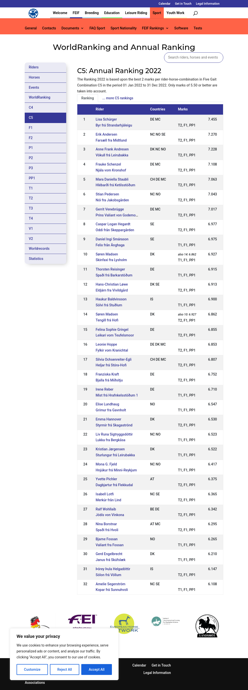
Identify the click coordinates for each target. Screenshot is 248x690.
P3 (31, 168)
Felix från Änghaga (110, 245)
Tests (198, 28)
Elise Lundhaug (107, 404)
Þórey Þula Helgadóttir (113, 569)
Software (181, 28)
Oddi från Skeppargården (115, 230)
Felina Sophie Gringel (112, 330)
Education (112, 13)
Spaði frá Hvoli (107, 530)
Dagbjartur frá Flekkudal (114, 485)
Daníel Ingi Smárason (112, 239)
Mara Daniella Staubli (112, 179)
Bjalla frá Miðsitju (109, 380)
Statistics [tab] (36, 259)
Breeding (92, 13)
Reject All (64, 669)
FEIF (76, 13)
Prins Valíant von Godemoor (117, 215)
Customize (32, 669)
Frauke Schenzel (108, 164)
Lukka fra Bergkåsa (110, 440)
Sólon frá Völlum (108, 575)
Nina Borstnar (106, 524)
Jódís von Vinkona (110, 515)
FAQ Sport (97, 28)
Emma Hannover (108, 419)
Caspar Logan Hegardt (113, 224)
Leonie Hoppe (106, 344)
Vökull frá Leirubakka (112, 155)
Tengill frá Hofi (107, 320)
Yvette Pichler (106, 479)
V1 (31, 228)
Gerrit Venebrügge (110, 209)
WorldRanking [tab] (39, 97)
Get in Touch (183, 3)
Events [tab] (34, 87)
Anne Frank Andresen (112, 149)
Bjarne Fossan (107, 539)
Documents (70, 28)
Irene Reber (104, 389)
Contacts (49, 28)
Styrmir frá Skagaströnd (114, 425)
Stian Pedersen (107, 194)
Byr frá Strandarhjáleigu (114, 125)
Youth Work (175, 13)
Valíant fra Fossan (110, 545)
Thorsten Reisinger (110, 269)
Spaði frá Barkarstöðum (114, 275)
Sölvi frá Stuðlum (109, 305)
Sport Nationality (123, 28)
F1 (31, 128)
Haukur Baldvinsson (111, 299)
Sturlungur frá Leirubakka (115, 455)
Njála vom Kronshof (111, 170)
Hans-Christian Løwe (112, 284)
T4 (31, 218)
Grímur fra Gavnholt (111, 410)
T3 (31, 208)
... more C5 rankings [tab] (117, 98)
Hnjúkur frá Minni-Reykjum (116, 470)
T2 (31, 198)
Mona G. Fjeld (106, 464)
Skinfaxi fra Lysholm (111, 260)
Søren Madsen (107, 254)
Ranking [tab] (87, 98)
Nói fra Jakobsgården (112, 200)
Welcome (60, 13)
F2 (31, 138)
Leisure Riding (136, 13)
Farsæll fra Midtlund (111, 140)
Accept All (96, 669)
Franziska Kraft (107, 374)
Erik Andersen (106, 134)
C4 (31, 107)
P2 (31, 158)
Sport (157, 13)
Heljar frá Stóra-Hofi (111, 365)
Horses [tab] (34, 77)
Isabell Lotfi (105, 494)
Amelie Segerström (110, 584)
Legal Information (207, 3)
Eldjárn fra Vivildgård (112, 290)
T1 (31, 188)
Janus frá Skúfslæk (110, 560)
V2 (31, 239)
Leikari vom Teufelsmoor (115, 335)
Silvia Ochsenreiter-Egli (113, 359)
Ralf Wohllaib (106, 509)
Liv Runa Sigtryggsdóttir (114, 434)
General (31, 28)
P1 (31, 148)
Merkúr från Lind (108, 500)
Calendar (164, 3)
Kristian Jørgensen (110, 449)
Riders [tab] (34, 67)
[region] (64, 654)
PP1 (32, 178)
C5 (31, 118)
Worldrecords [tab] (39, 249)
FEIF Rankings (153, 28)
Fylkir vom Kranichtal (112, 350)
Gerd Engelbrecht (109, 554)
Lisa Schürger (106, 119)
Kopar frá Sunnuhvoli (112, 590)
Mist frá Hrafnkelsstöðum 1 (117, 395)
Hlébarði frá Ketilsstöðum (115, 185)
